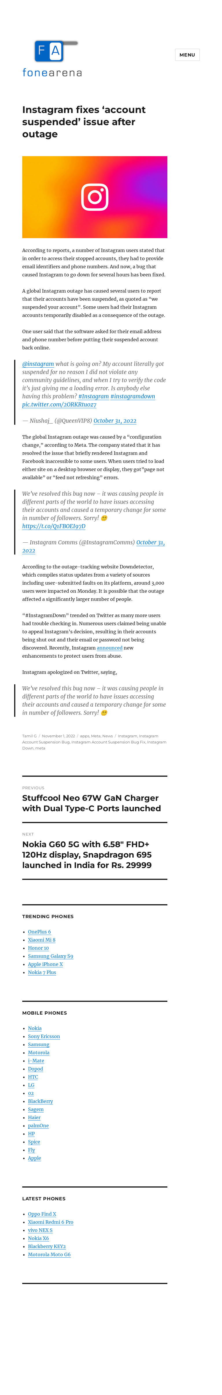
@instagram (38, 363)
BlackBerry (40, 1101)
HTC (33, 1077)
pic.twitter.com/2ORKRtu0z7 (59, 404)
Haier (34, 1117)
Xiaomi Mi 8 (42, 940)
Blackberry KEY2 (47, 1246)
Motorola (38, 1052)
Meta (96, 736)
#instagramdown (132, 396)
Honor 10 (38, 948)
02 (31, 1093)
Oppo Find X (42, 1214)
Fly (31, 1150)
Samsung (38, 1044)
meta (40, 748)
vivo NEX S (40, 1230)
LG (31, 1085)
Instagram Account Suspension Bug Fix (108, 742)
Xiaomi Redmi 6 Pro (50, 1222)
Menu (187, 55)
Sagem (36, 1109)
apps (84, 736)
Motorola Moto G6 (49, 1254)
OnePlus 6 (39, 932)
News (107, 736)
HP (31, 1134)
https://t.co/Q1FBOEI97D (53, 526)
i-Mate (36, 1061)
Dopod (35, 1069)
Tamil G (29, 736)
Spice (34, 1142)
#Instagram (93, 396)
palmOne (38, 1125)
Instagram (127, 736)
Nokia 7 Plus (42, 972)
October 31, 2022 (115, 420)
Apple (34, 1158)
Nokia (35, 1028)
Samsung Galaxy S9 (50, 956)
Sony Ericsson (44, 1036)
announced (110, 648)
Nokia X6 (38, 1238)
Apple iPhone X (45, 964)
